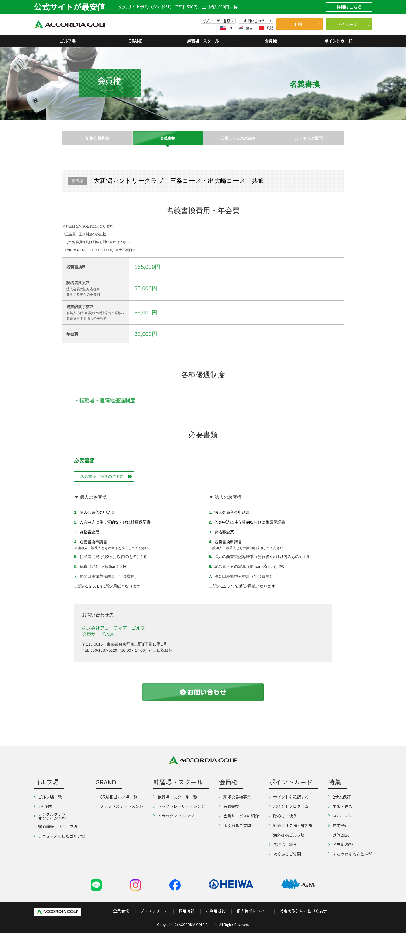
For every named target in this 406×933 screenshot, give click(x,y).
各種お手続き (283, 844)
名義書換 (168, 138)
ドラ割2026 (341, 844)
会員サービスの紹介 (238, 138)
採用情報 (187, 911)
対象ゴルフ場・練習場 (291, 825)
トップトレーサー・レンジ (179, 806)
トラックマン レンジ (173, 816)
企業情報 (121, 911)
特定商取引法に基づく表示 (303, 911)
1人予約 (43, 806)
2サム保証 (339, 797)
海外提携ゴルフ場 (287, 835)
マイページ (353, 24)
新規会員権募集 (235, 797)
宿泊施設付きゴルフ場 (56, 826)
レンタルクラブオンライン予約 (50, 816)
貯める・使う (283, 816)
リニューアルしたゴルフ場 (59, 836)
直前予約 (338, 825)
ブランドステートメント (119, 806)
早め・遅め (340, 806)
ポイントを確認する (289, 797)
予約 (307, 24)
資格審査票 (89, 532)
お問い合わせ (257, 21)
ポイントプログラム (289, 806)
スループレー (342, 816)
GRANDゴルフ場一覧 (116, 797)
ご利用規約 (216, 911)
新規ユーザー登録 (218, 21)
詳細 (352, 7)
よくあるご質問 (309, 138)
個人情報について (252, 911)
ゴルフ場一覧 (48, 797)
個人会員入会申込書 (97, 512)
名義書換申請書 (93, 542)
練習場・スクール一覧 (175, 797)
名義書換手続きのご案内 (102, 476)
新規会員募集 (97, 138)
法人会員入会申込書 (232, 512)
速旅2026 (339, 835)
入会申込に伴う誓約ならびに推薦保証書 (115, 522)
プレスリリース (153, 911)
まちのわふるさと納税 (350, 854)
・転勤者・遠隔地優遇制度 (104, 401)
